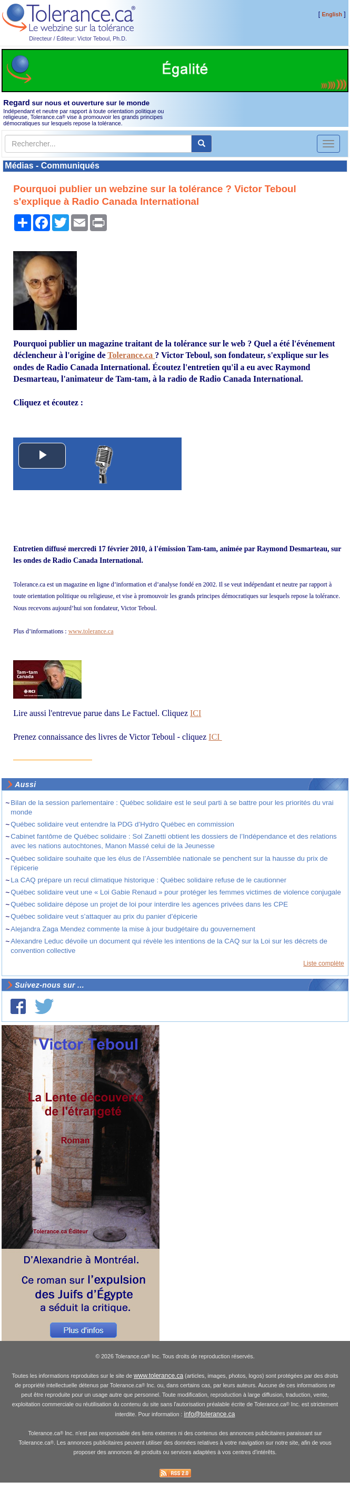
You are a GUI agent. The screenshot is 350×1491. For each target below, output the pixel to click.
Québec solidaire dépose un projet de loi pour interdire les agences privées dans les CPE (149, 904)
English (332, 14)
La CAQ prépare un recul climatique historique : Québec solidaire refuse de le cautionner (148, 880)
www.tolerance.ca (91, 631)
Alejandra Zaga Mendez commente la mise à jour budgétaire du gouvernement (133, 929)
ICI (195, 713)
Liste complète (323, 963)
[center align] (201, 144)
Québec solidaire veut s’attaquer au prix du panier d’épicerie (104, 916)
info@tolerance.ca (209, 1414)
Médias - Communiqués (52, 165)
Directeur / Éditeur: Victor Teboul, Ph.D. (78, 38)
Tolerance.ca (131, 355)
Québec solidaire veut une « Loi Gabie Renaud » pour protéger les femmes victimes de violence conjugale (176, 892)
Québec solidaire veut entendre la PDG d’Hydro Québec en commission (122, 824)
